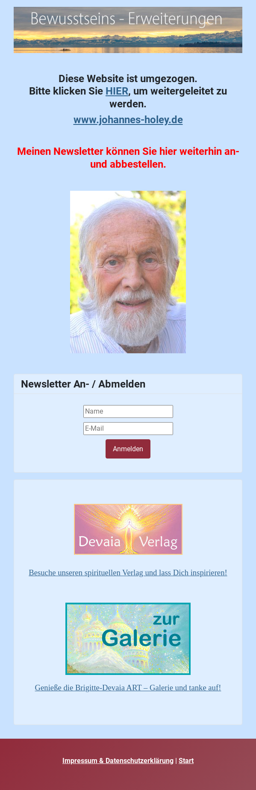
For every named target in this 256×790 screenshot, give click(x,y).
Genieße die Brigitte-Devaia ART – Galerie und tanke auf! (128, 687)
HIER (117, 91)
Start (186, 761)
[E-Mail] (128, 428)
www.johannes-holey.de (128, 119)
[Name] (128, 411)
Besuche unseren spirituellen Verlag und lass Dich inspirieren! (128, 572)
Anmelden (128, 449)
